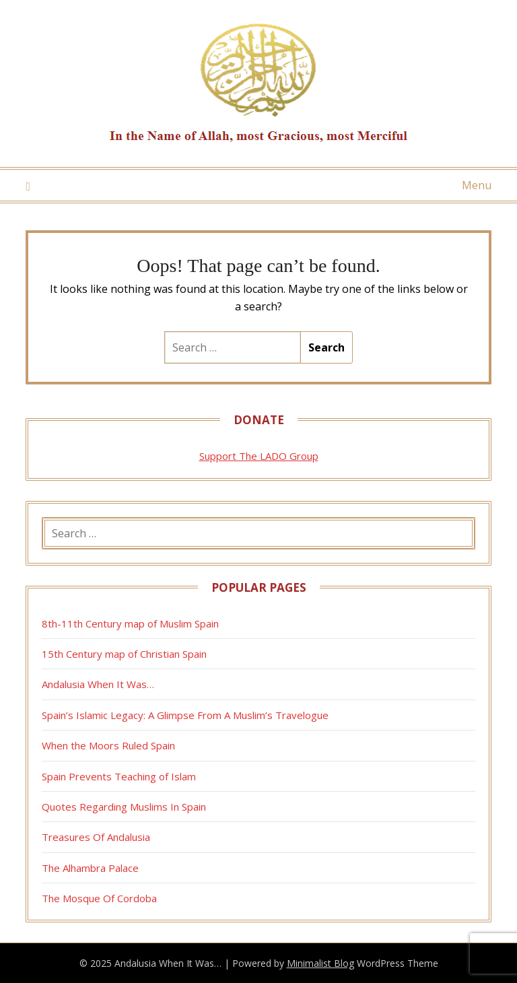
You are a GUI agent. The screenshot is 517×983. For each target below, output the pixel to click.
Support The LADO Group (258, 456)
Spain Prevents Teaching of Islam (119, 776)
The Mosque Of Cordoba (99, 898)
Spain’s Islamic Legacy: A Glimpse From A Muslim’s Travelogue (185, 715)
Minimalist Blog (320, 963)
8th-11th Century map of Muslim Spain (130, 623)
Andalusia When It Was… (98, 684)
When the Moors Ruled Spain (108, 745)
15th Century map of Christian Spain (124, 653)
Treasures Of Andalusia (96, 837)
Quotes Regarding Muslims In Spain (124, 806)
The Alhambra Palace (90, 868)
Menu (476, 185)
